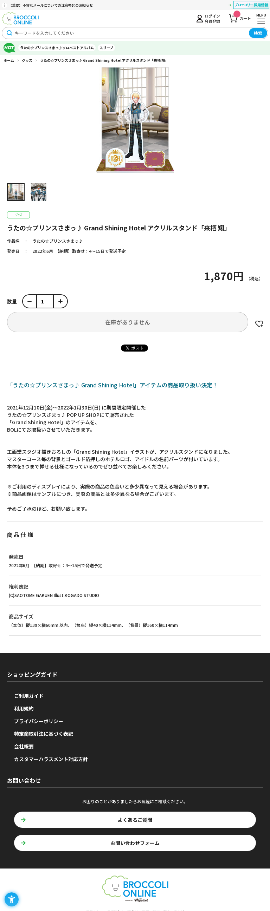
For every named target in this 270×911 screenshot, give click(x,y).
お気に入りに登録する (259, 324)
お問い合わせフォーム (135, 842)
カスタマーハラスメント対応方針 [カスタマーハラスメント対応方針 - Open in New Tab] (51, 758)
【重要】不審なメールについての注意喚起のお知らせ (50, 5)
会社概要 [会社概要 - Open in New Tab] (24, 746)
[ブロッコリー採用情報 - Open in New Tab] (251, 5)
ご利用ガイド (29, 695)
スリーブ (106, 47)
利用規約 (24, 708)
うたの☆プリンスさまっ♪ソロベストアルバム (57, 47)
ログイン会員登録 (212, 18)
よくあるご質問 (135, 819)
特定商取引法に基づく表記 (43, 733)
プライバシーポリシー (38, 721)
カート (242, 16)
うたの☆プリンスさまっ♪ (57, 241)
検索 (258, 33)
